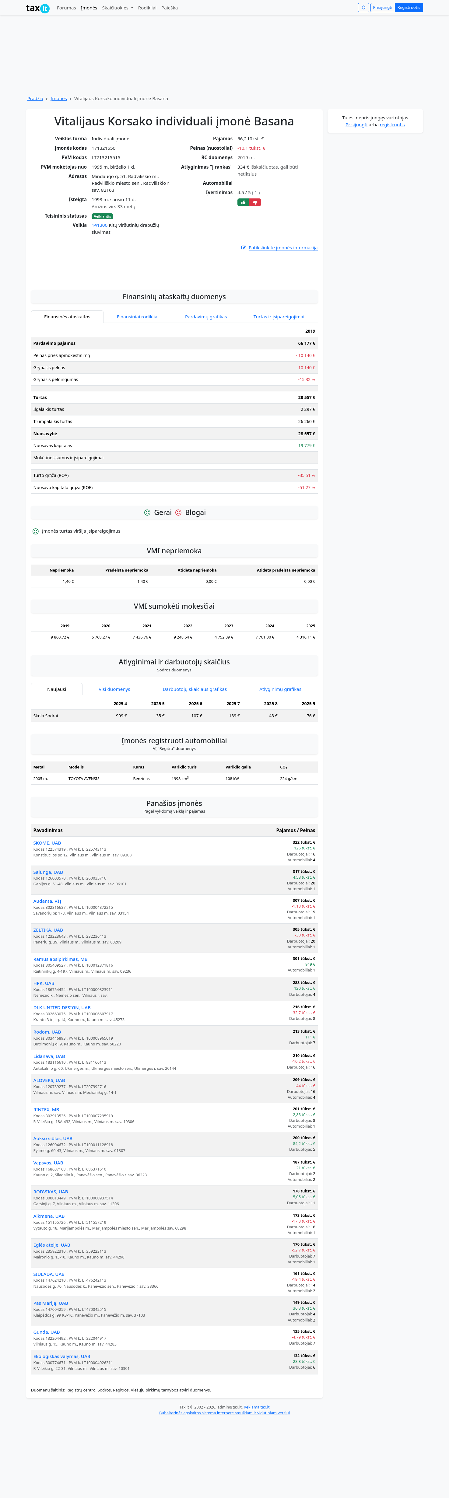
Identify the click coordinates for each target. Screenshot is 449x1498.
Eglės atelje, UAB (51, 1322)
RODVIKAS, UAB (50, 1269)
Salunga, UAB (48, 949)
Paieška (169, 8)
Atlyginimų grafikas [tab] (280, 766)
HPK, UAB (43, 1060)
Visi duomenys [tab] (114, 766)
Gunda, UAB (46, 1409)
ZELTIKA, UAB (48, 1007)
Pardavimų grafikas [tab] (206, 394)
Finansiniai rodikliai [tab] (138, 394)
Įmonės (89, 8)
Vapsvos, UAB (48, 1240)
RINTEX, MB (46, 1187)
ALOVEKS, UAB (49, 1157)
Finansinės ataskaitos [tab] (67, 394)
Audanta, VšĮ (47, 978)
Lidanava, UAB (49, 1133)
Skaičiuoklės (116, 8)
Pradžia (35, 98)
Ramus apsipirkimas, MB (60, 1036)
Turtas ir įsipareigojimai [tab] (279, 394)
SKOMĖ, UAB (47, 920)
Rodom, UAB (47, 1109)
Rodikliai (147, 8)
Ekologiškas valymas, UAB (61, 1433)
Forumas (66, 8)
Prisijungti (382, 7)
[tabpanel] (174, 489)
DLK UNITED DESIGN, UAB (62, 1085)
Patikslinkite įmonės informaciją (279, 247)
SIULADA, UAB (49, 1351)
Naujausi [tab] (56, 766)
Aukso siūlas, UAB (53, 1216)
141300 (99, 225)
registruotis (392, 124)
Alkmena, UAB (49, 1293)
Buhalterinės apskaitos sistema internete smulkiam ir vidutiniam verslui (224, 1490)
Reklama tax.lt (257, 1484)
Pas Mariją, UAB (50, 1380)
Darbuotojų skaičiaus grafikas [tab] (195, 766)
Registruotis (409, 7)
